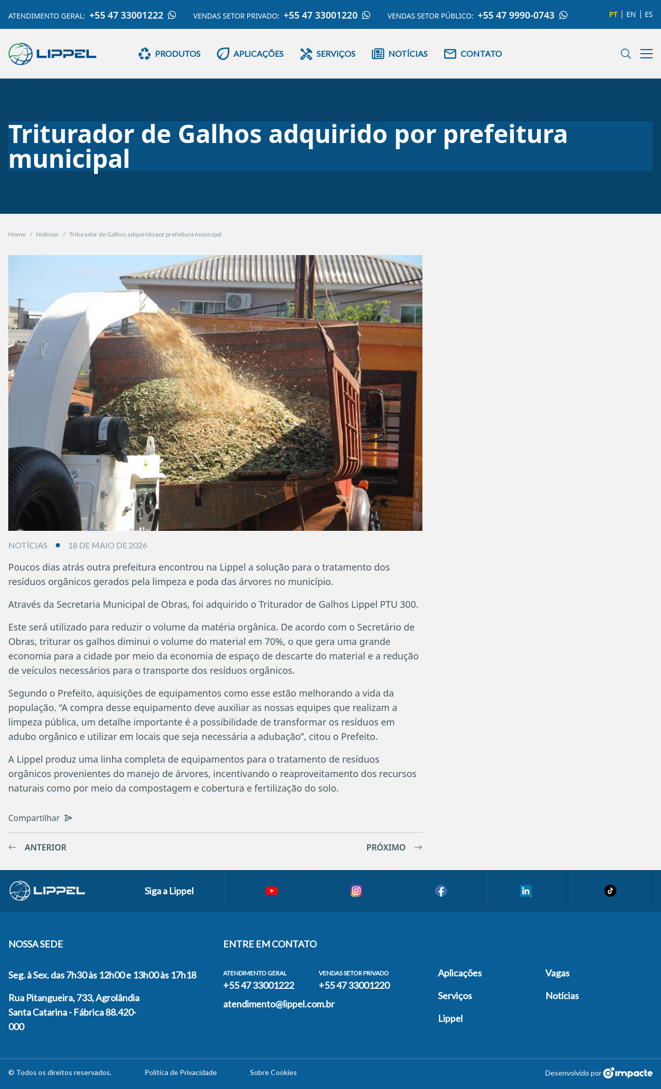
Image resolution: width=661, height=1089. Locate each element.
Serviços (455, 995)
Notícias (47, 234)
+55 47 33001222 (133, 15)
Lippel (450, 1018)
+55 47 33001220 (327, 15)
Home (17, 234)
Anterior (37, 847)
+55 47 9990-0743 (523, 15)
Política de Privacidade (181, 1072)
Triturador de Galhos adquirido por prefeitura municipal (145, 234)
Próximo (394, 847)
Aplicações (460, 972)
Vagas (557, 972)
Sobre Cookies (273, 1072)
